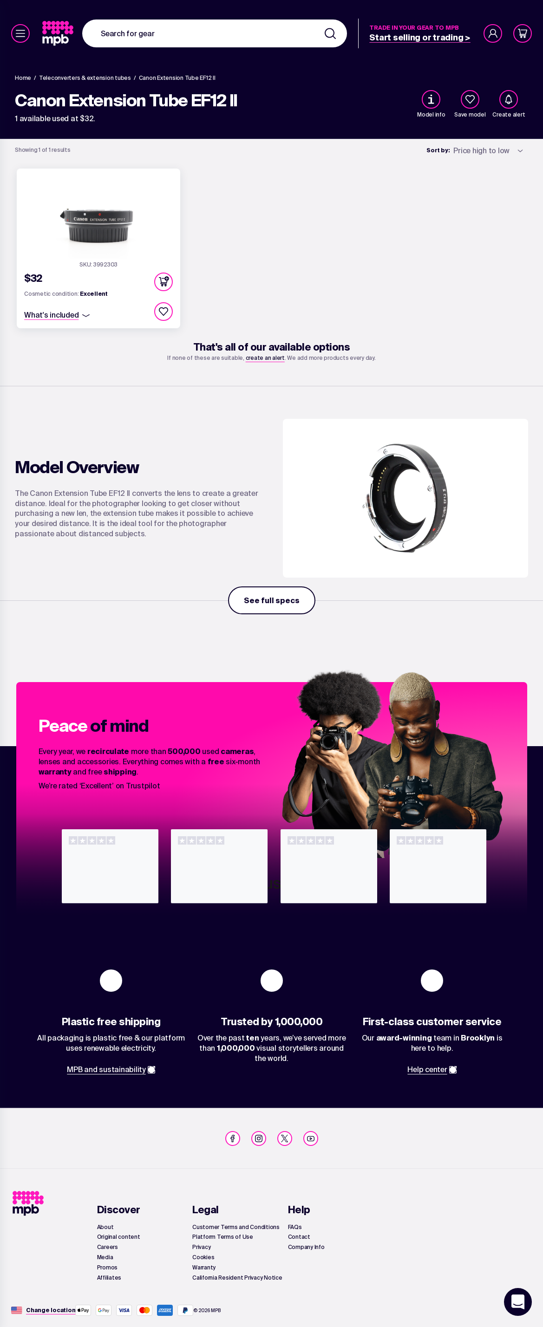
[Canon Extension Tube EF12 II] (177, 78)
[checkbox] (470, 99)
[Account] (493, 33)
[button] (163, 282)
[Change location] (50, 1310)
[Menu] (20, 33)
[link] (58, 33)
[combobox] (214, 33)
